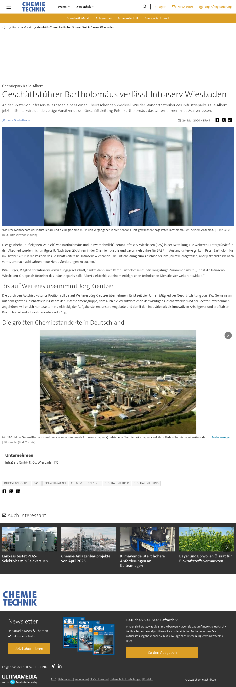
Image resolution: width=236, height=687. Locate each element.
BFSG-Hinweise (99, 679)
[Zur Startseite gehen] (33, 7)
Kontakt (148, 679)
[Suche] (145, 7)
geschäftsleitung (146, 483)
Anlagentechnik (128, 18)
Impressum (81, 679)
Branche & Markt (78, 18)
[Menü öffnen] (9, 7)
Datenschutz (65, 679)
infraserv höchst (16, 483)
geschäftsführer (117, 483)
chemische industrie (85, 483)
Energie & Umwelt (157, 18)
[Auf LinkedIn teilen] (230, 120)
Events (62, 7)
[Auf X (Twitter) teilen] (224, 120)
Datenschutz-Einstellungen (125, 679)
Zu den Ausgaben (162, 652)
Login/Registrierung (218, 7)
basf (37, 483)
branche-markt (55, 483)
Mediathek (83, 7)
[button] (226, 547)
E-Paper (160, 7)
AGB (53, 679)
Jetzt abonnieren (29, 648)
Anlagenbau (104, 18)
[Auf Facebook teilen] (218, 120)
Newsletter (185, 7)
